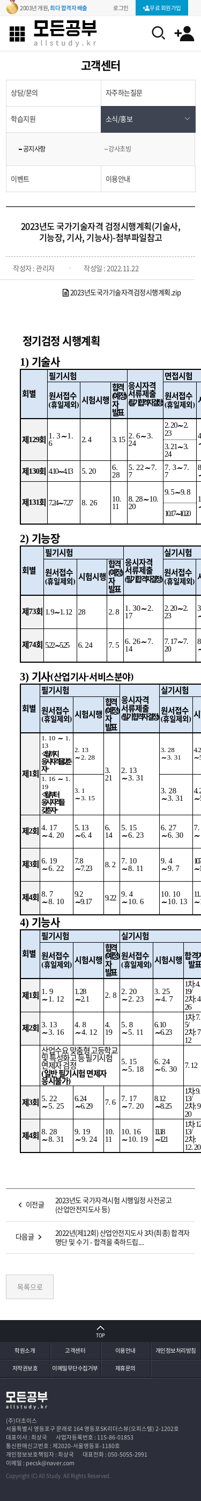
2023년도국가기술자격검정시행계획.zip (121, 292)
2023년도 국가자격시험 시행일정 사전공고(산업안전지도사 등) (113, 1204)
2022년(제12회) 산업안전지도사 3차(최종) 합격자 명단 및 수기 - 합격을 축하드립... (122, 1237)
